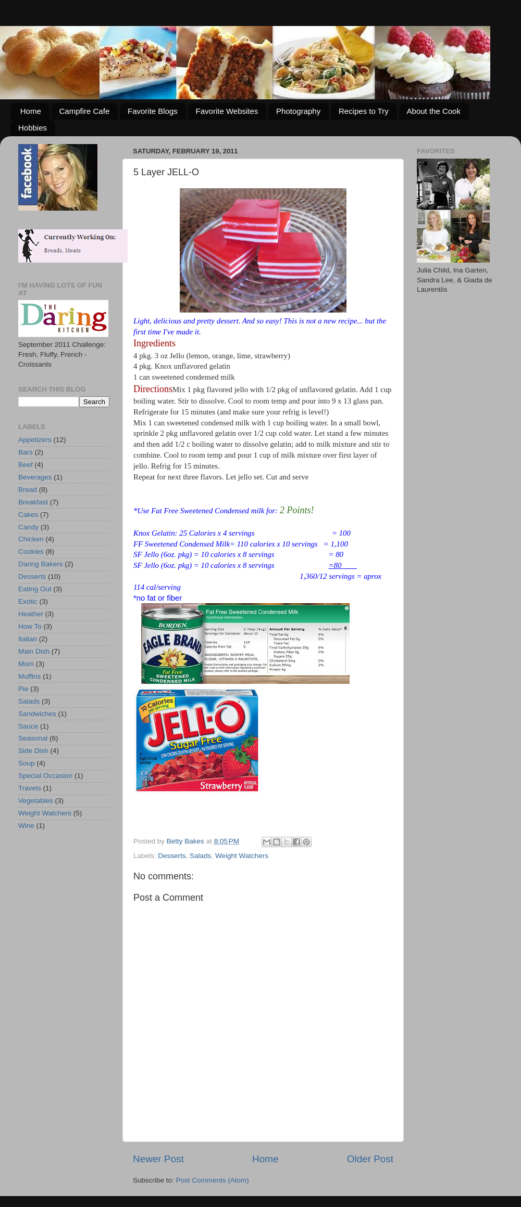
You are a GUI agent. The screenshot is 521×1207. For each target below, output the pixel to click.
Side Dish (33, 751)
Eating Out (35, 589)
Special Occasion (45, 776)
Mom (26, 664)
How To (30, 626)
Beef (25, 465)
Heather (30, 614)
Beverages (35, 477)
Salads (200, 856)
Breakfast (33, 502)
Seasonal (32, 738)
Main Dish (33, 651)
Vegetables (35, 800)
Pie (23, 689)
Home (30, 111)
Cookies (31, 551)
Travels (29, 788)
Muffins (29, 676)
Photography (298, 111)
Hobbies (32, 127)
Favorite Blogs (153, 111)
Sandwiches (37, 714)
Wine (26, 825)
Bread (27, 490)
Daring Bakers (40, 564)
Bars (25, 452)
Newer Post (158, 1158)
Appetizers (35, 440)
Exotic (28, 601)
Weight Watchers (241, 856)
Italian (27, 639)
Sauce (28, 726)
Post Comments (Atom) (212, 1180)
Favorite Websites (227, 111)
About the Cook (434, 111)
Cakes (28, 514)
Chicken (31, 539)
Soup (26, 763)
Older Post (370, 1158)
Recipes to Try (364, 111)
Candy (28, 527)
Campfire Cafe (84, 111)
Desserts (171, 856)
